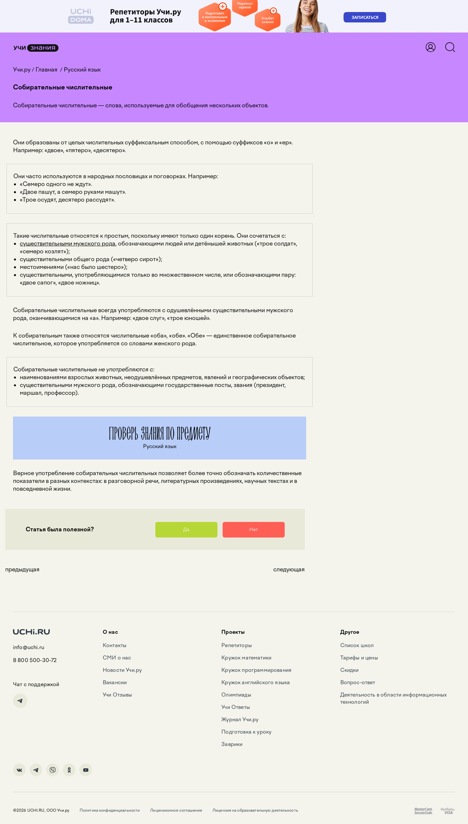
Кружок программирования (256, 670)
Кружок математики (246, 658)
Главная (46, 69)
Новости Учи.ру (122, 670)
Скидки (349, 670)
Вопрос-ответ (357, 682)
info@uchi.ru (28, 647)
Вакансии (115, 682)
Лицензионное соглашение (176, 810)
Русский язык (82, 69)
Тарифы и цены (359, 658)
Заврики (231, 744)
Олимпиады (236, 695)
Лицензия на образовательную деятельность (255, 810)
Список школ (357, 645)
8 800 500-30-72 (35, 660)
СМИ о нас (117, 658)
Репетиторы (236, 645)
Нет (253, 529)
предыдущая (22, 569)
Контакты (114, 645)
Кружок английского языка (255, 682)
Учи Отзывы (117, 695)
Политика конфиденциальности (110, 810)
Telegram (20, 701)
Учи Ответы (235, 707)
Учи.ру (22, 69)
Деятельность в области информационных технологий (393, 698)
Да (186, 529)
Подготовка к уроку (246, 732)
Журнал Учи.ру (239, 719)
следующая (289, 569)
